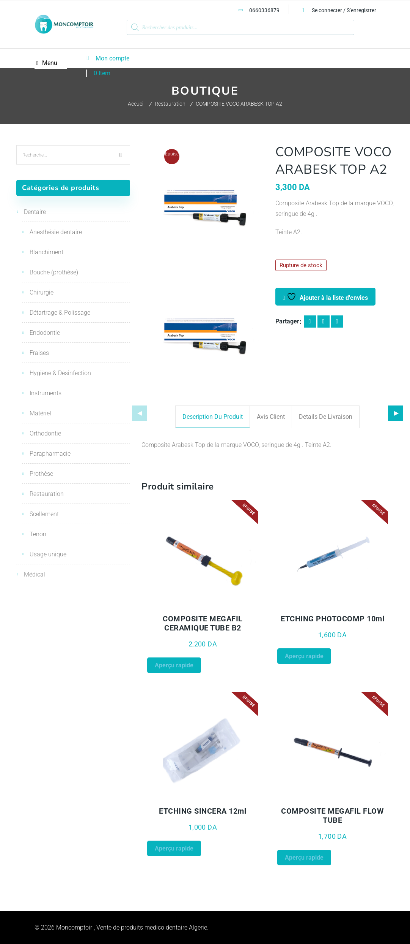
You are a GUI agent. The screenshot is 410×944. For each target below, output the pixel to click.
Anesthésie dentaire (56, 232)
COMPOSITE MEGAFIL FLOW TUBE (332, 815)
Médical (34, 574)
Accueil (136, 104)
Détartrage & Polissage (60, 312)
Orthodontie (45, 433)
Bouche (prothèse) (54, 272)
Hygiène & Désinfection (60, 373)
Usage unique (48, 554)
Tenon (38, 534)
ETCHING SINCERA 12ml (202, 811)
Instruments (45, 393)
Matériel (40, 413)
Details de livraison (325, 416)
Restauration (170, 104)
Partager (287, 321)
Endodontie (45, 332)
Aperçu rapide (174, 665)
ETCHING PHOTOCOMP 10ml (332, 618)
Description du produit (212, 416)
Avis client (271, 416)
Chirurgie (41, 292)
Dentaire (35, 211)
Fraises (39, 352)
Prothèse (41, 473)
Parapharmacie (50, 453)
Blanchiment (46, 252)
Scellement (44, 514)
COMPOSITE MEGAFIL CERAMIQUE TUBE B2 (203, 623)
